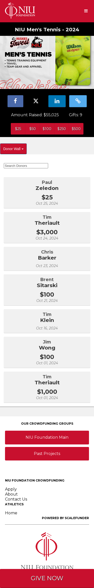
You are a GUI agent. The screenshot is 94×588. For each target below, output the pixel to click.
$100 (47, 129)
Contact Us (16, 499)
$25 (18, 129)
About (11, 494)
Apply (11, 489)
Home (11, 513)
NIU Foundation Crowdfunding (34, 480)
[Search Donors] (26, 165)
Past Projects (47, 453)
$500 (76, 129)
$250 (61, 129)
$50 (32, 129)
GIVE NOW (47, 578)
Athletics (14, 504)
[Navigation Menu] (86, 11)
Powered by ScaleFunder (65, 518)
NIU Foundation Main (47, 437)
